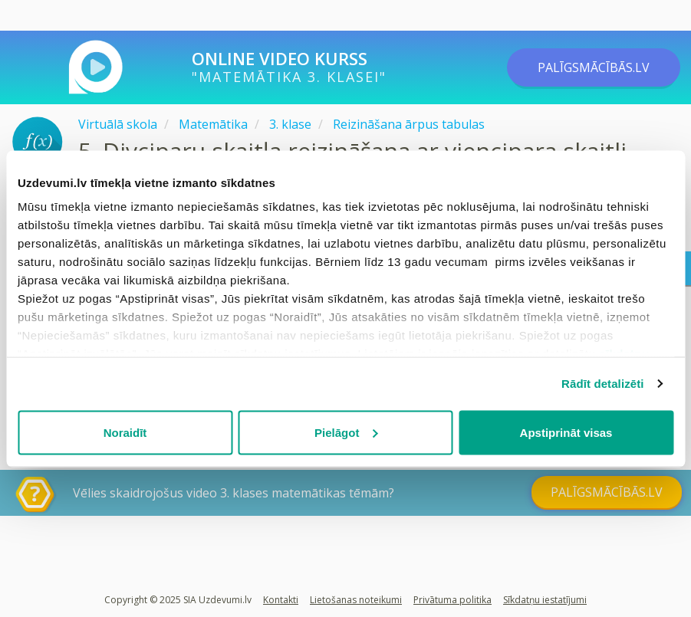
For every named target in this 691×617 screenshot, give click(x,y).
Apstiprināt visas (566, 431)
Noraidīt (125, 431)
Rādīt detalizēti (602, 383)
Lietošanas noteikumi (356, 599)
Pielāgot (345, 431)
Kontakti (280, 599)
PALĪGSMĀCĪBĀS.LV (594, 67)
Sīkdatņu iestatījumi (545, 599)
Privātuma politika (452, 599)
